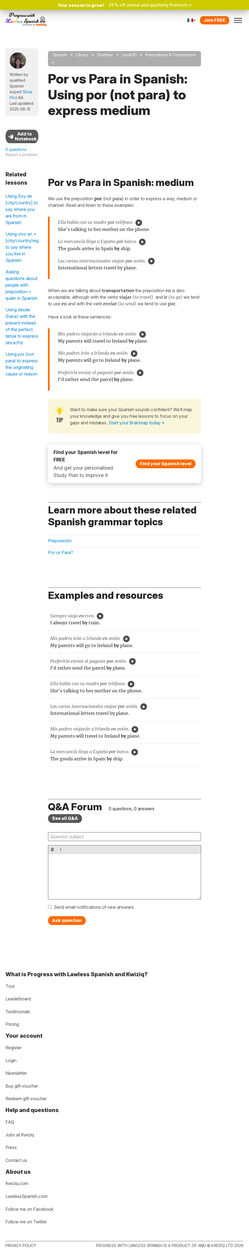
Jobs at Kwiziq (19, 1135)
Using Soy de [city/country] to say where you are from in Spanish (21, 209)
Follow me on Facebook (29, 1209)
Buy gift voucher (21, 1086)
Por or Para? (60, 552)
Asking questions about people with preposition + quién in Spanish (21, 285)
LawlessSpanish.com (26, 1196)
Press (11, 1147)
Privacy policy (20, 1245)
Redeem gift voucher (26, 1098)
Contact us (16, 1160)
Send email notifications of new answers (94, 907)
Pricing (12, 1024)
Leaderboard (18, 998)
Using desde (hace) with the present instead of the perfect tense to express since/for (21, 326)
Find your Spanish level (165, 463)
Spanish (60, 54)
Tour (10, 986)
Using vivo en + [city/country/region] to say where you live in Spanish (21, 247)
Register (13, 1047)
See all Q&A (65, 818)
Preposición (60, 540)
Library (82, 54)
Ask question (67, 920)
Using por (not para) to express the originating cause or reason (21, 364)
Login (10, 1060)
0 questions (16, 149)
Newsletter (16, 1073)
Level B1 (129, 54)
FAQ (9, 1122)
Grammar (105, 54)
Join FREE (214, 20)
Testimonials (17, 1011)
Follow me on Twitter (26, 1221)
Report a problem (21, 155)
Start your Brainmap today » (136, 422)
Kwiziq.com (16, 1183)
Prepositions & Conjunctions (170, 54)
